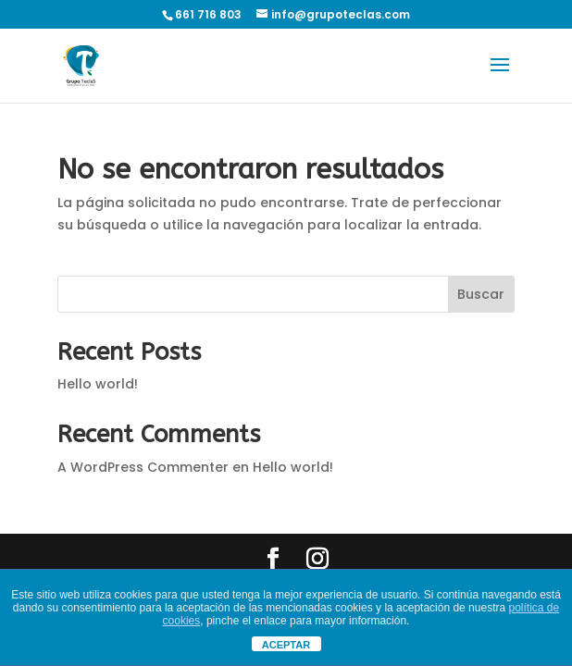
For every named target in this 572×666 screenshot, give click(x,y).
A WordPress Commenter (143, 467)
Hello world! (97, 384)
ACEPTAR (286, 644)
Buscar (480, 294)
